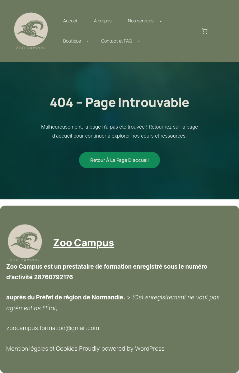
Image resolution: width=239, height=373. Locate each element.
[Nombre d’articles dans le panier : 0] (204, 31)
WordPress (149, 348)
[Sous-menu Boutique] (88, 40)
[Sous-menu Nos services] (160, 21)
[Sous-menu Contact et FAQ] (139, 40)
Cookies (66, 348)
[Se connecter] (219, 31)
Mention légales (27, 348)
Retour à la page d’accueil (119, 160)
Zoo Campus (83, 242)
